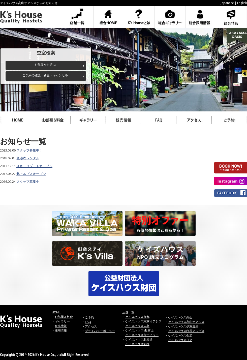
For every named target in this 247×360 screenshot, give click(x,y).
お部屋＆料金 (64, 317)
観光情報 (61, 326)
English (242, 3)
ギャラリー (62, 321)
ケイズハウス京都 (137, 317)
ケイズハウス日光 (180, 340)
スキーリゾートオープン (34, 166)
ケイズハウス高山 (180, 317)
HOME (56, 312)
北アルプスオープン (31, 173)
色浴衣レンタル (27, 158)
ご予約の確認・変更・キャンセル (45, 75)
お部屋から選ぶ (45, 65)
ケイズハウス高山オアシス (186, 322)
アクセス (91, 326)
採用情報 (61, 330)
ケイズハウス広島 (137, 326)
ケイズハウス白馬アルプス (186, 331)
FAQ (88, 322)
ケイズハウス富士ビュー (142, 335)
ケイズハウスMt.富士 (139, 330)
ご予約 (89, 317)
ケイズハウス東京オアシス (143, 321)
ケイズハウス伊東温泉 (183, 326)
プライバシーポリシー (100, 331)
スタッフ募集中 (27, 181)
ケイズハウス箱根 (137, 344)
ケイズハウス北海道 (138, 339)
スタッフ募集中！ (29, 150)
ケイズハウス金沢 (180, 335)
